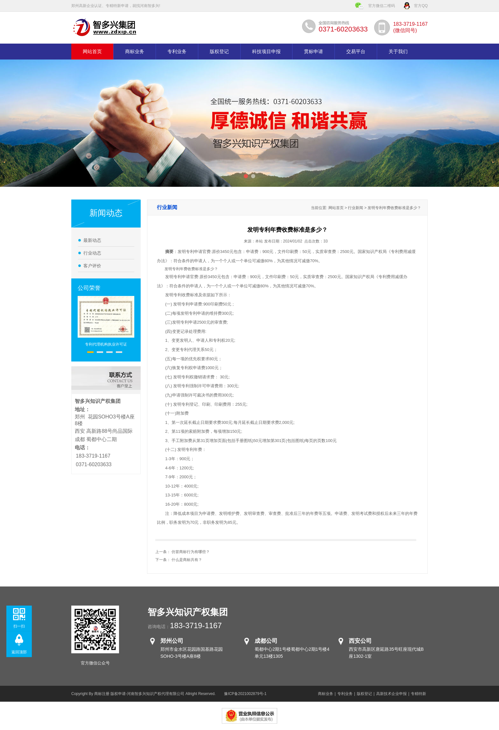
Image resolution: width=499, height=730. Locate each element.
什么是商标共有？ (187, 560)
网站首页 (92, 51)
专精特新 (418, 693)
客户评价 (92, 265)
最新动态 (92, 240)
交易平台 (355, 51)
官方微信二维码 (381, 6)
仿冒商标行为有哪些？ (191, 552)
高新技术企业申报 (391, 693)
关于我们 (398, 51)
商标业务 (134, 51)
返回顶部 (19, 652)
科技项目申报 (266, 51)
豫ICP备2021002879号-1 (245, 693)
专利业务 (176, 51)
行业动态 (92, 253)
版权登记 (219, 51)
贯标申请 (313, 51)
